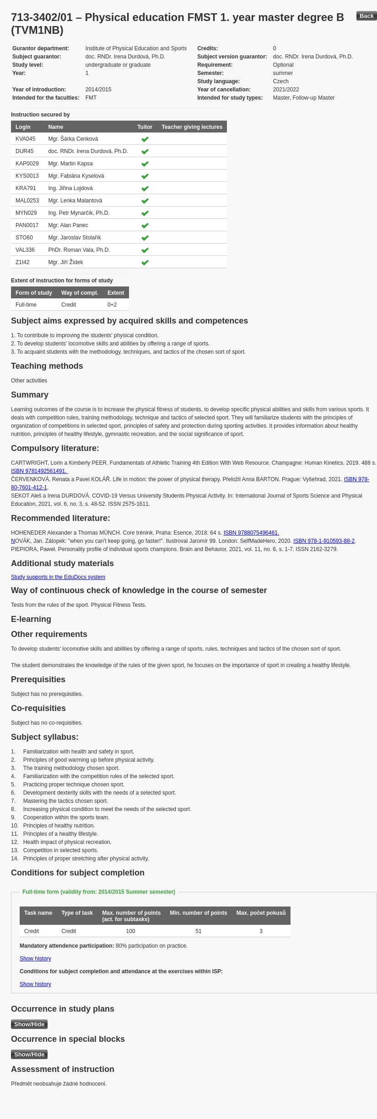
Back (367, 15)
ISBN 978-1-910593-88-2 (324, 541)
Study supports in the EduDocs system (58, 577)
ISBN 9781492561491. (39, 471)
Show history (35, 958)
